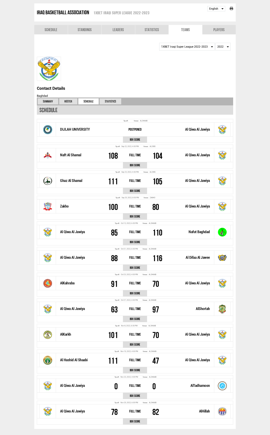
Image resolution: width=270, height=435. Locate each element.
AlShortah (203, 309)
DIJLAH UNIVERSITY (75, 129)
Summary (48, 101)
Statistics (152, 29)
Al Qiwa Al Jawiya (197, 129)
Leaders (118, 29)
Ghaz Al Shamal (71, 180)
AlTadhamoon (200, 385)
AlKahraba (67, 283)
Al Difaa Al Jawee (198, 257)
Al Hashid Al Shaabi (74, 360)
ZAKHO (152, 198)
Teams (185, 29)
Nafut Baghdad (199, 232)
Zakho (64, 206)
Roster (68, 101)
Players (219, 29)
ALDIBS (152, 146)
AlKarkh (65, 334)
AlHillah (204, 411)
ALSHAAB (143, 121)
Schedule (51, 29)
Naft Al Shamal (70, 155)
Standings (85, 29)
